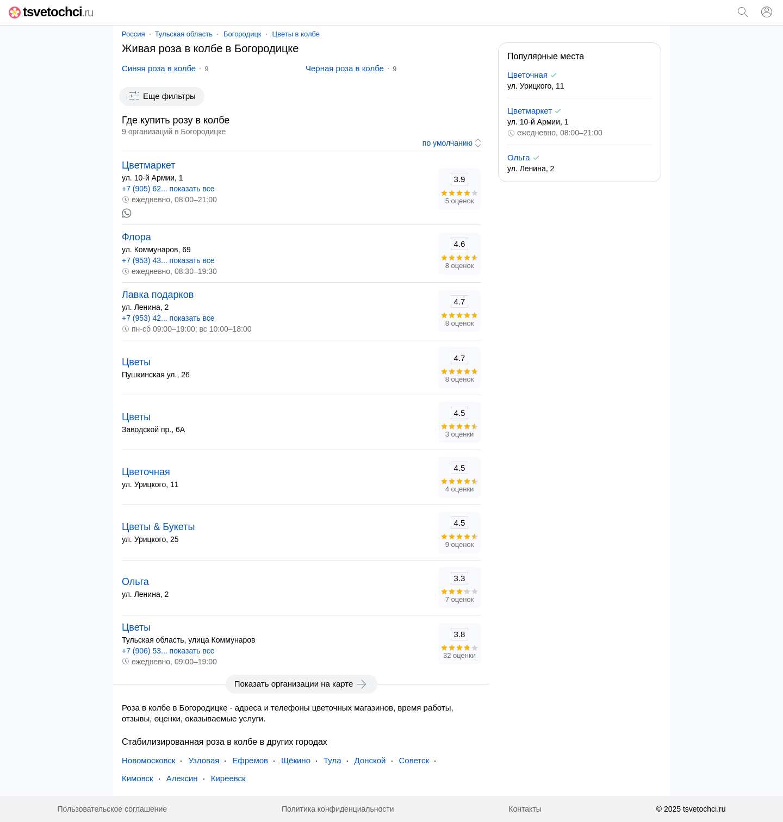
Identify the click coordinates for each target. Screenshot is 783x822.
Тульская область (184, 34)
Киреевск (228, 778)
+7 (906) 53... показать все (168, 650)
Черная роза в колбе (345, 68)
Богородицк (242, 34)
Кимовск (137, 778)
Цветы (136, 362)
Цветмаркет (148, 165)
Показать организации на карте (301, 683)
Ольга (135, 581)
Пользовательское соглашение (112, 809)
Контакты (524, 809)
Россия (133, 34)
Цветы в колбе (296, 34)
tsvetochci (51, 11)
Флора (136, 237)
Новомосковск (148, 760)
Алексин (182, 778)
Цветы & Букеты (158, 526)
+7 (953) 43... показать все (168, 260)
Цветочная (146, 471)
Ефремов (250, 760)
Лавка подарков (158, 294)
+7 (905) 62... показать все (168, 188)
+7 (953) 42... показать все (168, 318)
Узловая (203, 760)
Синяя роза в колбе (159, 68)
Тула (332, 760)
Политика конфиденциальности (338, 809)
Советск (414, 760)
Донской (370, 760)
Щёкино (295, 760)
